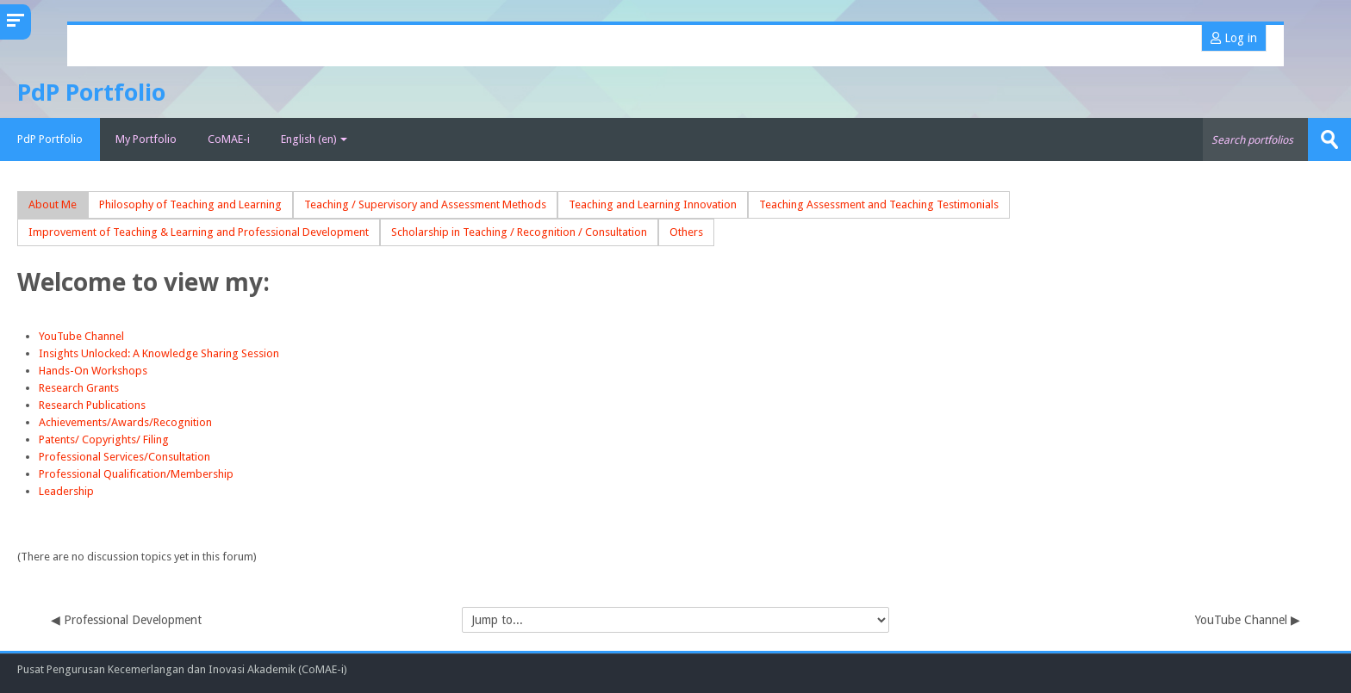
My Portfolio (146, 139)
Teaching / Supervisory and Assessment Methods (425, 204)
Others (686, 232)
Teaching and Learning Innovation (653, 204)
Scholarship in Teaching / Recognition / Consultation (519, 232)
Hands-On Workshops (93, 370)
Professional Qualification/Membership (136, 473)
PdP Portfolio (50, 139)
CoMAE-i (229, 139)
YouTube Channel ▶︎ (1247, 620)
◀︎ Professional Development (126, 620)
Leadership (67, 491)
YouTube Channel (81, 336)
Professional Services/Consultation (124, 456)
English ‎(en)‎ (314, 139)
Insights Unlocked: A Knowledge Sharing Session (159, 353)
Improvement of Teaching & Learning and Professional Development (198, 232)
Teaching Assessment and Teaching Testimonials (879, 204)
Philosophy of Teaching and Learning (190, 204)
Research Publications (92, 405)
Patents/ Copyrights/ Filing (104, 439)
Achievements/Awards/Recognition (125, 422)
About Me (52, 204)
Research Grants (79, 387)
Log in (1234, 38)
